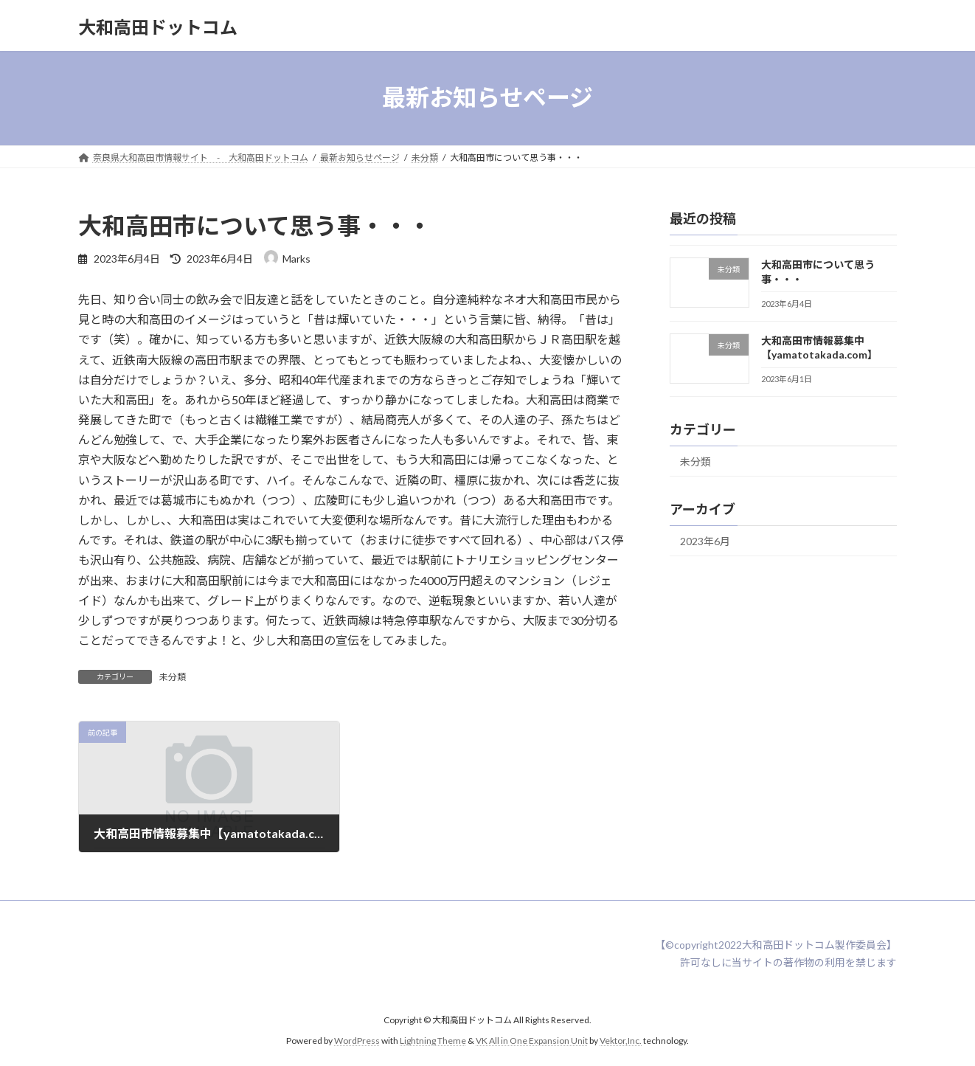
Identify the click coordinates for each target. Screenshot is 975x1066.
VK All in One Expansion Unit (532, 1040)
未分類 (172, 676)
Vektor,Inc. (621, 1040)
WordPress (357, 1040)
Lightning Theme (433, 1040)
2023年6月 (705, 541)
